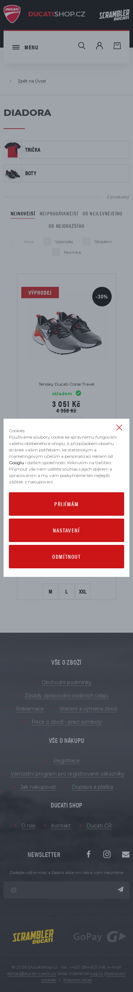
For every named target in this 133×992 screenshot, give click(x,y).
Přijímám (66, 504)
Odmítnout (66, 556)
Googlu (16, 462)
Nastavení (66, 530)
